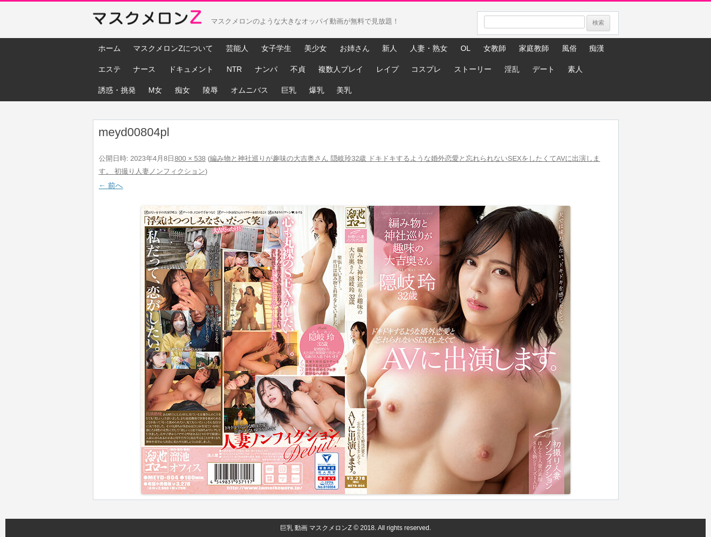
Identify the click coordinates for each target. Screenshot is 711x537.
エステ (109, 69)
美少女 (315, 48)
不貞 (297, 69)
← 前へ (111, 185)
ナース (144, 69)
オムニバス (249, 90)
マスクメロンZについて (173, 48)
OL (465, 48)
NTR (234, 69)
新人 (389, 48)
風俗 (569, 48)
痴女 (182, 90)
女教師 (494, 48)
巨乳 (288, 90)
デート (543, 69)
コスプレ (426, 69)
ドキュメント (191, 69)
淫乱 (511, 69)
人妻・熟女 (429, 48)
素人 (575, 69)
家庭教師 (534, 48)
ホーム (109, 48)
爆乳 (316, 90)
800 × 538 (190, 158)
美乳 (343, 90)
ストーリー (473, 69)
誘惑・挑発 (117, 90)
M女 (155, 90)
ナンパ (266, 69)
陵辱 (210, 90)
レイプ (387, 69)
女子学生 (276, 48)
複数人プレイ (340, 69)
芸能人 (237, 48)
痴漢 (596, 48)
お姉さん (355, 48)
